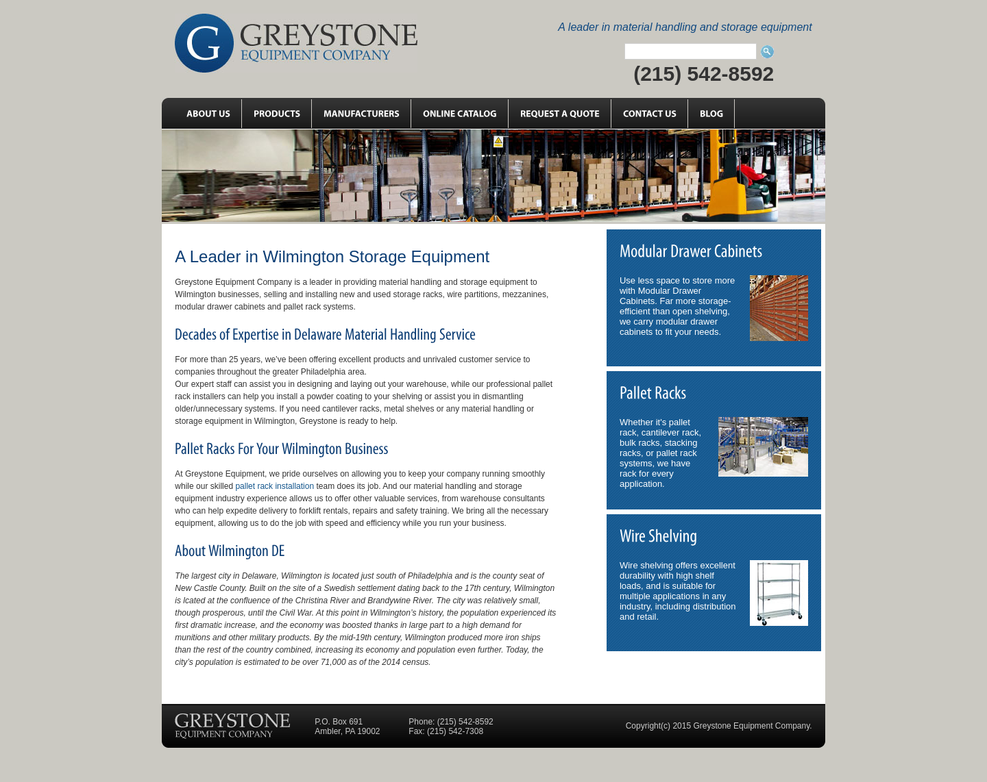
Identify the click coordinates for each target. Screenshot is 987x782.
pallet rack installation (274, 486)
